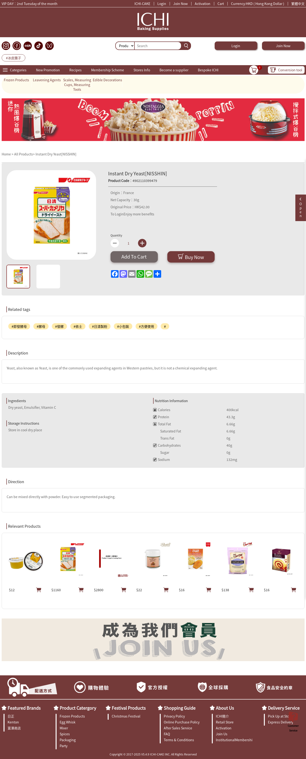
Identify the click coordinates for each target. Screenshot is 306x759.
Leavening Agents (47, 79)
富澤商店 (14, 728)
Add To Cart (134, 256)
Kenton (13, 722)
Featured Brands (24, 708)
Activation (202, 3)
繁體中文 (298, 3)
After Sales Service (178, 728)
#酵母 (41, 326)
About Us (225, 708)
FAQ (167, 734)
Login (161, 3)
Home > (8, 154)
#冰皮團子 (13, 57)
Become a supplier (174, 70)
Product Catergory (78, 708)
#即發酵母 (19, 326)
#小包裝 (123, 326)
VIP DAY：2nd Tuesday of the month (30, 4)
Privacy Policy (174, 716)
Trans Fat (163, 438)
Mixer (64, 728)
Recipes (75, 70)
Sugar (161, 452)
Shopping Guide (179, 708)
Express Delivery (280, 722)
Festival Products (129, 708)
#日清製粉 (99, 326)
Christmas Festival (126, 716)
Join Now (180, 3)
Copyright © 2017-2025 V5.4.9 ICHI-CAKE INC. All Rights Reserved (153, 754)
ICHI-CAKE (142, 3)
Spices (65, 734)
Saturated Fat (167, 431)
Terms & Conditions (179, 739)
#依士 (78, 326)
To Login (117, 214)
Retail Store (225, 722)
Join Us (221, 734)
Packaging (68, 739)
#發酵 (59, 326)
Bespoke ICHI (208, 70)
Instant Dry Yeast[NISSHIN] (55, 154)
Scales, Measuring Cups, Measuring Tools (77, 84)
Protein (161, 416)
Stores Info (141, 70)
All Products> (24, 154)
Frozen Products (16, 79)
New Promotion (48, 70)
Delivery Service (284, 708)
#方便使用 (146, 326)
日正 (11, 716)
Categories (18, 70)
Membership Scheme (107, 70)
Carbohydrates (167, 445)
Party (63, 745)
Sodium (161, 459)
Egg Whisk (67, 722)
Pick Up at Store (280, 716)
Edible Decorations (107, 79)
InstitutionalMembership (234, 739)
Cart (220, 3)
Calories (161, 409)
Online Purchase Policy (182, 722)
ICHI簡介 (222, 716)
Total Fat (162, 424)
